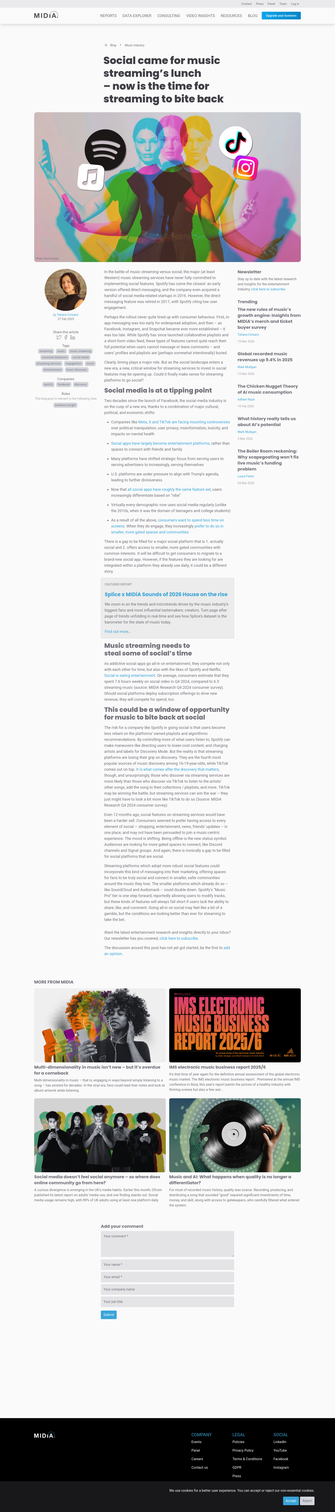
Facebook (64, 384)
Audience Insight (65, 405)
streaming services (49, 363)
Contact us (199, 1467)
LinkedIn (279, 1442)
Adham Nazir (246, 399)
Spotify (48, 384)
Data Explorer (136, 15)
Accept (291, 1501)
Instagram (281, 1467)
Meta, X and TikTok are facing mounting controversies (184, 422)
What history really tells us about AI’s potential (267, 422)
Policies (238, 1442)
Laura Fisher (246, 476)
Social (90, 363)
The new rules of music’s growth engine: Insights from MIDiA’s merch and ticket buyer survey (269, 318)
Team (283, 4)
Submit (108, 1315)
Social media (81, 357)
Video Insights (200, 15)
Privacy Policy (243, 1450)
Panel (271, 4)
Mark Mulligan (247, 367)
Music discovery (77, 369)
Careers (197, 1459)
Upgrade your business (281, 15)
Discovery (81, 384)
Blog (252, 15)
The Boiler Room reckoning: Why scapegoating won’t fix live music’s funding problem (268, 460)
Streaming (46, 351)
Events (196, 1442)
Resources (231, 15)
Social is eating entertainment (129, 675)
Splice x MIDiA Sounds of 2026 (166, 594)
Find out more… (118, 631)
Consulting (168, 15)
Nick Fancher (51, 258)
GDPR (236, 1467)
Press (259, 4)
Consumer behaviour (55, 357)
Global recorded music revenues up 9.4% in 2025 (265, 357)
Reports (108, 15)
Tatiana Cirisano (248, 334)
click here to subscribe (179, 938)
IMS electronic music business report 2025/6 (217, 1067)
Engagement (73, 363)
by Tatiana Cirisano (65, 314)
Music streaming (80, 351)
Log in (295, 4)
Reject (307, 1501)
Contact (246, 4)
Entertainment (53, 369)
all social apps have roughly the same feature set (169, 489)
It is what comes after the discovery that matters (177, 769)
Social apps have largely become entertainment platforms (160, 443)
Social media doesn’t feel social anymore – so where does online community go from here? (97, 1180)
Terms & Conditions (247, 1459)
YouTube (280, 1450)
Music (61, 351)
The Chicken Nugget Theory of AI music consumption (268, 389)
